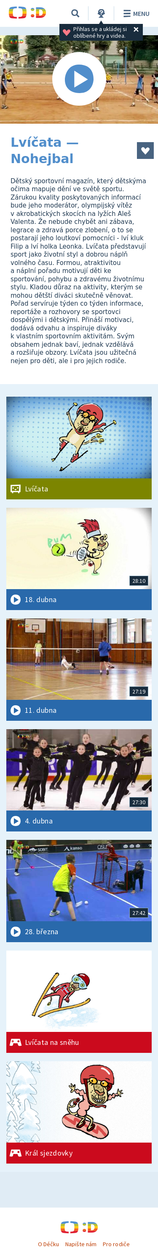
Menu (135, 13)
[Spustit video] (79, 79)
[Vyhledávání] (75, 13)
